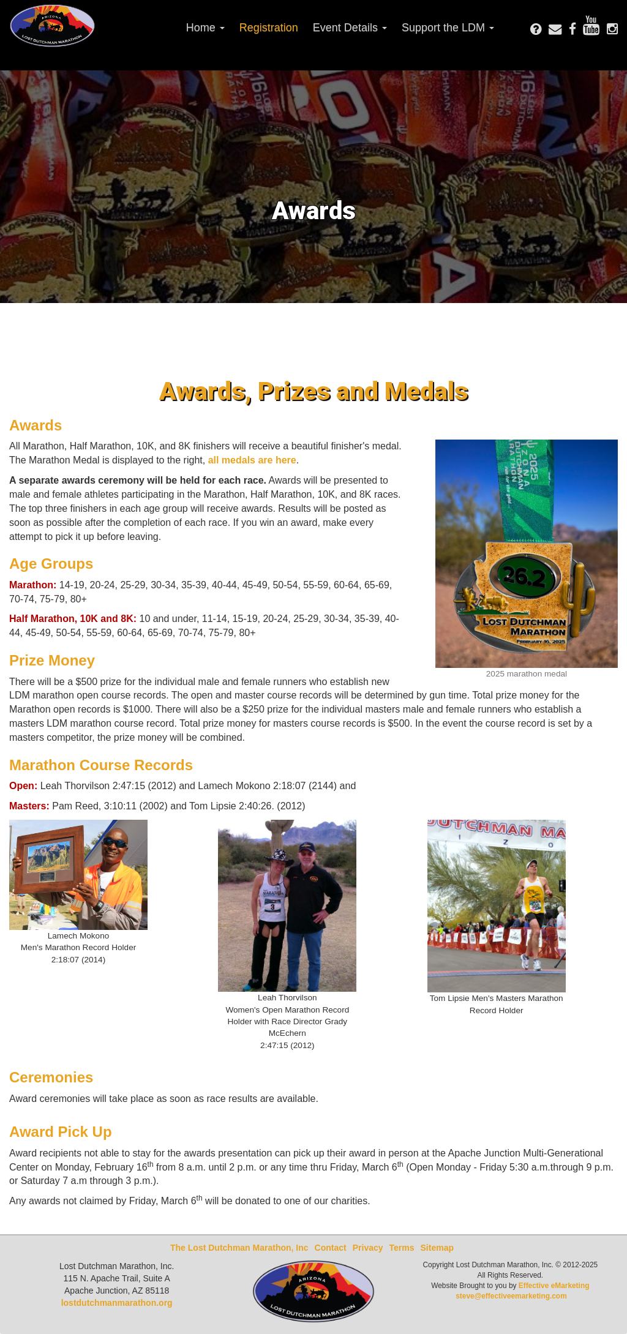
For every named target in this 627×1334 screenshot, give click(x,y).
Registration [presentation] (268, 27)
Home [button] (205, 27)
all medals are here (252, 460)
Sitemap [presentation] (437, 1248)
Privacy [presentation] (368, 1248)
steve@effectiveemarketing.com (511, 1296)
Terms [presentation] (402, 1248)
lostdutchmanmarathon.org (117, 1303)
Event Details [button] (350, 27)
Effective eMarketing (554, 1285)
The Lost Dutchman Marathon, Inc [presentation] (239, 1248)
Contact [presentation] (331, 1248)
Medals (426, 391)
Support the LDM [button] (448, 27)
